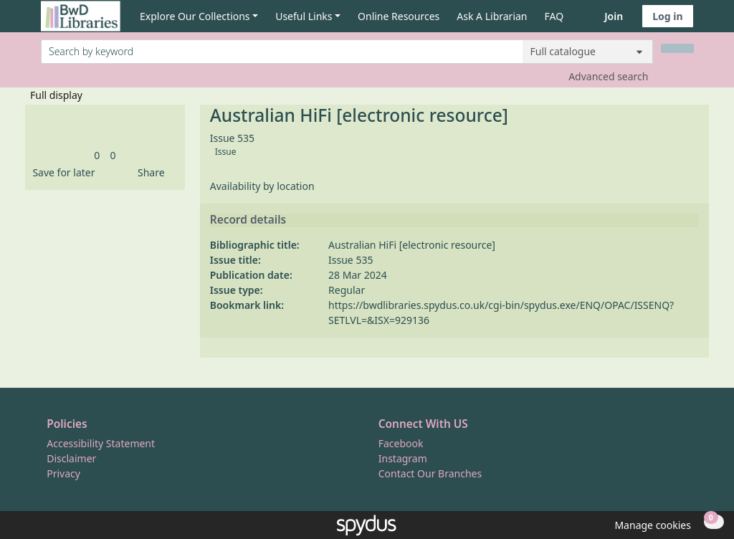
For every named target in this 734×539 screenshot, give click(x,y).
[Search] (677, 48)
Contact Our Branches (430, 473)
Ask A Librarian (492, 16)
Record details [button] (248, 220)
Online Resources (398, 16)
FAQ (554, 16)
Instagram (402, 458)
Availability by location (262, 186)
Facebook (401, 443)
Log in (667, 16)
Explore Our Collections (195, 16)
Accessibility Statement (101, 443)
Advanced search (608, 76)
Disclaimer (71, 458)
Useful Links (303, 16)
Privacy (63, 473)
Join (613, 16)
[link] (97, 155)
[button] (61, 172)
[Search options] (588, 51)
